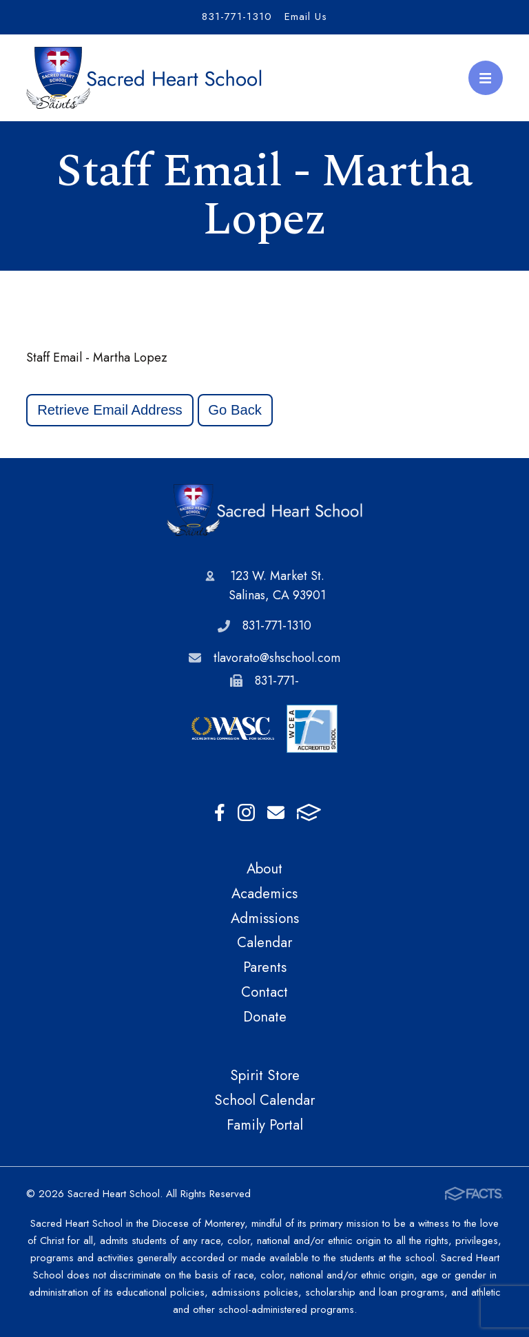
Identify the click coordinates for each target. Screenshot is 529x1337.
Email (275, 812)
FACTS (309, 812)
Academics (264, 893)
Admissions (265, 918)
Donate (265, 1016)
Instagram (246, 812)
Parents (265, 967)
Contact (264, 992)
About (264, 868)
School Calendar (264, 1100)
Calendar (264, 942)
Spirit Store (265, 1075)
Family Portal (265, 1125)
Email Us (305, 16)
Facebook (219, 812)
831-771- (277, 681)
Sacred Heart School (265, 510)
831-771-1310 (237, 16)
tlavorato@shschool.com (277, 658)
